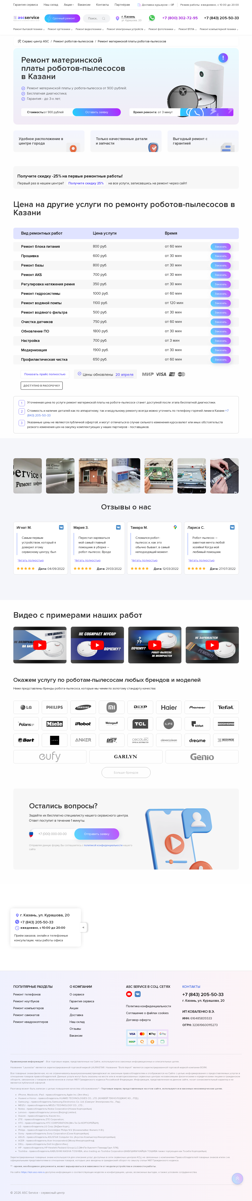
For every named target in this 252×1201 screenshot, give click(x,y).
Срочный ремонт (63, 18)
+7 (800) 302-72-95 (180, 18)
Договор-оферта (138, 1020)
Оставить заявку (96, 112)
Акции (68, 4)
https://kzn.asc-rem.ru (33, 1172)
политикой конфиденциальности (103, 845)
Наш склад (51, 4)
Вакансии (84, 4)
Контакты (102, 4)
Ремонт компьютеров (28, 1008)
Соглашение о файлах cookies (147, 1013)
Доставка (76, 1015)
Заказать (221, 246)
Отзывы (75, 1029)
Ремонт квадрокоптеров (30, 1022)
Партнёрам (122, 4)
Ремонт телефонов (27, 994)
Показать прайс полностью (45, 374)
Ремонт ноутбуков (26, 1001)
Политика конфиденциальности (148, 1006)
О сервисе (77, 994)
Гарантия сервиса (25, 4)
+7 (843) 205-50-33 (221, 18)
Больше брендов (126, 773)
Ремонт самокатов (26, 1015)
